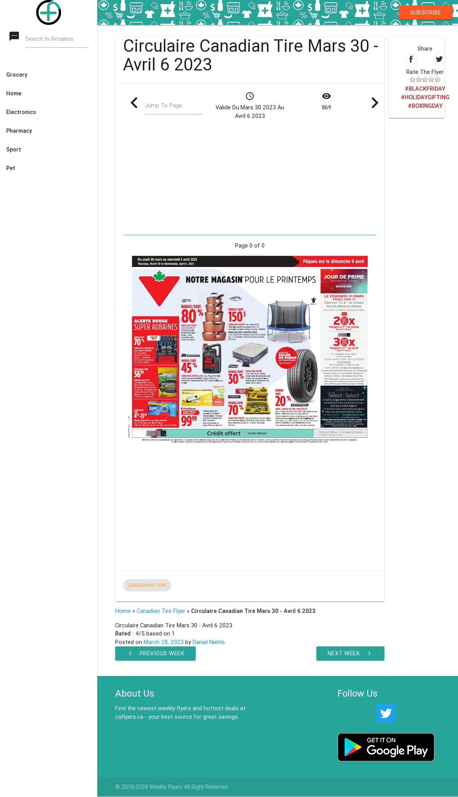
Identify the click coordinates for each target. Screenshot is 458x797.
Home (13, 93)
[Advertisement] (250, 176)
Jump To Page (163, 106)
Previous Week (155, 653)
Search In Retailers (49, 39)
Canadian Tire (147, 585)
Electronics (21, 112)
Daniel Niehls (209, 642)
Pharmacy (19, 130)
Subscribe (425, 12)
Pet (10, 168)
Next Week (350, 653)
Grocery (16, 74)
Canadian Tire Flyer (161, 610)
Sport (13, 149)
